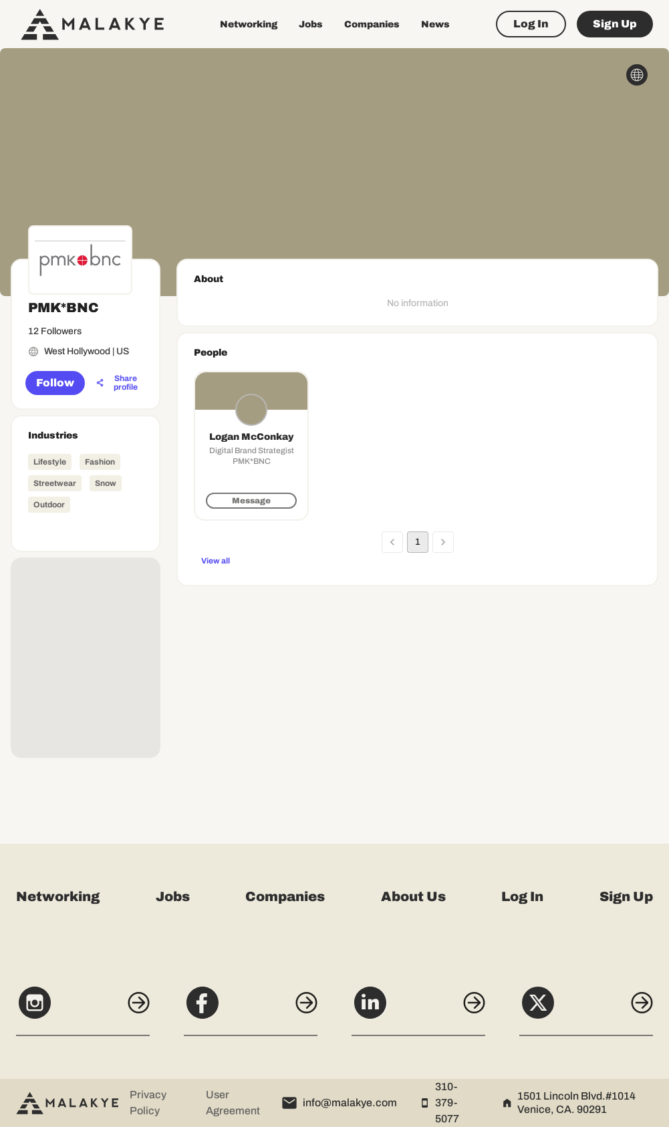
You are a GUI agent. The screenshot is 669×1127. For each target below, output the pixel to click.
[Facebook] (250, 1010)
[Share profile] (118, 383)
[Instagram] (83, 1010)
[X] (586, 1010)
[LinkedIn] (418, 1010)
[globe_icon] (637, 75)
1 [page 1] (418, 542)
